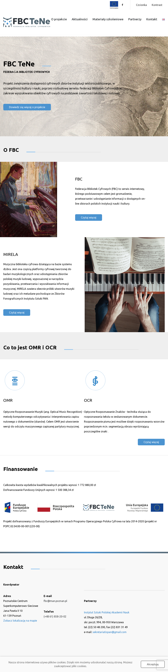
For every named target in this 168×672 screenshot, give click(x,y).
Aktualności (80, 19)
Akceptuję (153, 664)
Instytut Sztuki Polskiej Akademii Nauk (106, 612)
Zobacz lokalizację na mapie (20, 620)
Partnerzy (134, 19)
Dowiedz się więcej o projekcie (27, 107)
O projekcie (59, 19)
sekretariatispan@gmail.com (109, 631)
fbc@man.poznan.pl (55, 600)
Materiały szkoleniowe (108, 19)
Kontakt (151, 19)
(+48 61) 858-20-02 (55, 616)
